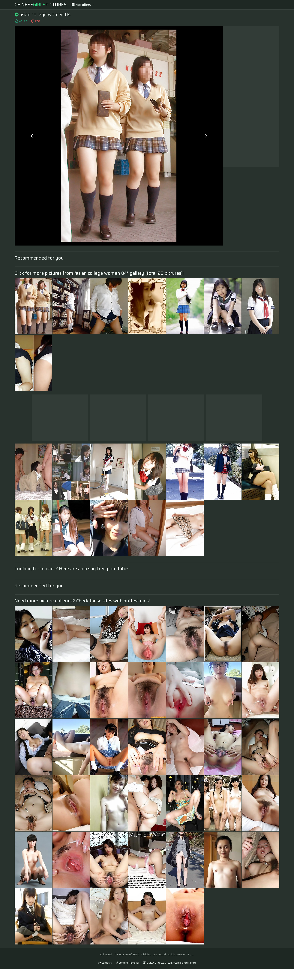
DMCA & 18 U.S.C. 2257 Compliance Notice (169, 963)
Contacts (105, 963)
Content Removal (127, 963)
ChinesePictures (41, 4)
